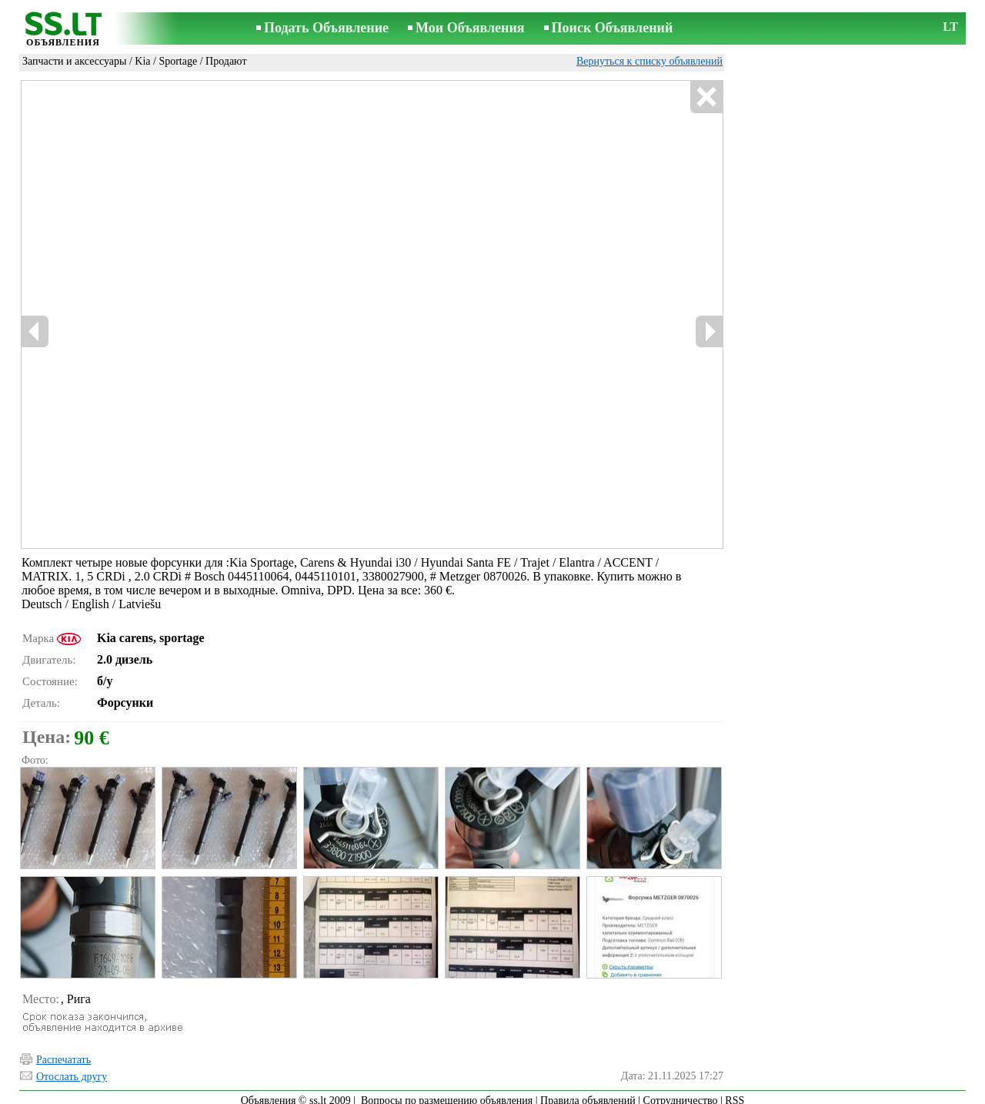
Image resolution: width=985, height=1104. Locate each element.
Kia (142, 61)
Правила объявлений (588, 1093)
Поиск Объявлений (612, 27)
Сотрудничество (680, 1093)
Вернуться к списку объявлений (649, 61)
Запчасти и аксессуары (74, 61)
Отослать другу (71, 1070)
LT (950, 26)
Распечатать (63, 1053)
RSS (734, 1093)
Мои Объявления (470, 27)
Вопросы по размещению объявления (447, 1093)
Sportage (178, 61)
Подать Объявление (326, 27)
